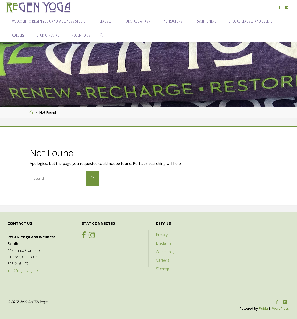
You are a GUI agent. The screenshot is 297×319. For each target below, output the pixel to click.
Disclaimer (164, 243)
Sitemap (162, 268)
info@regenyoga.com (24, 270)
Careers (162, 260)
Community (165, 251)
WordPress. (281, 308)
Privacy (162, 234)
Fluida (263, 308)
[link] (102, 35)
